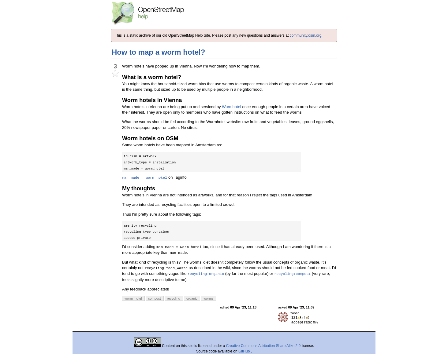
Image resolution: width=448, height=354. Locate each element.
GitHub (244, 351)
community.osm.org (306, 35)
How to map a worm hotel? (158, 52)
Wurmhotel (231, 106)
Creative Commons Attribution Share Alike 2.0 (263, 346)
